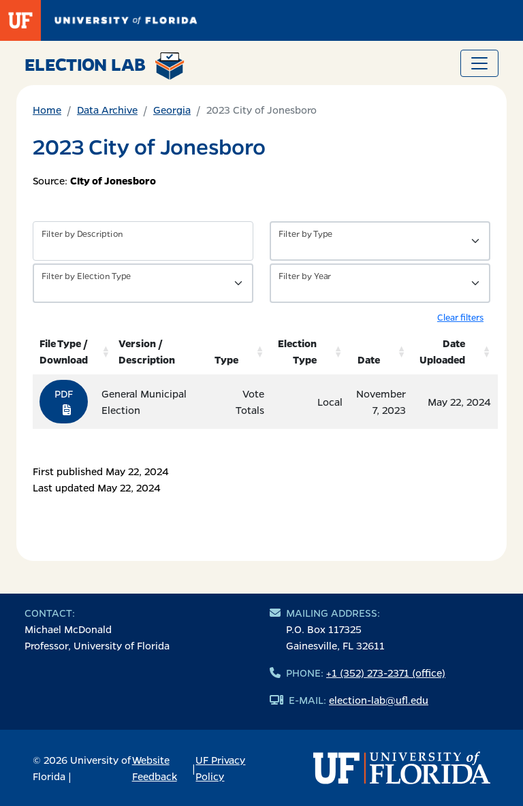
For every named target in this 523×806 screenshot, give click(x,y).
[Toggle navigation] (479, 63)
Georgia (172, 109)
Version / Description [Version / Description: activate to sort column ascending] (146, 351)
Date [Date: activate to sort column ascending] (369, 359)
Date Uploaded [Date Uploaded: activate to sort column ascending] (442, 351)
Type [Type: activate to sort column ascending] (226, 359)
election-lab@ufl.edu (378, 700)
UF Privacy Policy (220, 768)
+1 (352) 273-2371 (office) (385, 672)
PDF (63, 401)
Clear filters (460, 317)
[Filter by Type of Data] (380, 241)
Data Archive (107, 109)
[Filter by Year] (380, 283)
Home (47, 109)
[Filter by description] (143, 241)
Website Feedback (154, 768)
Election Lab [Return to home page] (105, 66)
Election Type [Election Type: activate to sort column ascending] (297, 351)
